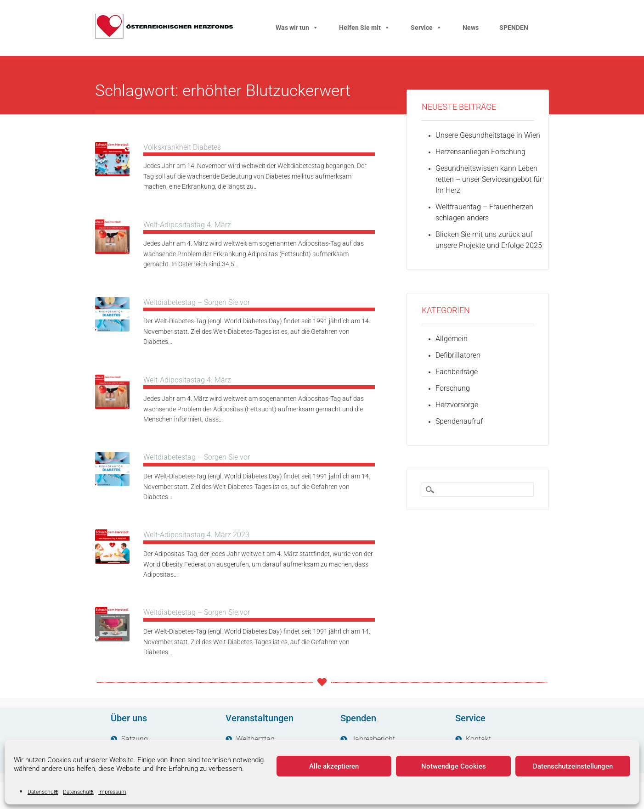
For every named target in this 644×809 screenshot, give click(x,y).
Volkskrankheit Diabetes (182, 147)
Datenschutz (43, 792)
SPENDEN (513, 27)
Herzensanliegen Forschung (480, 151)
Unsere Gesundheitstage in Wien (487, 135)
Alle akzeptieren (334, 766)
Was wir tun (297, 27)
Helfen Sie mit (364, 27)
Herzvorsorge (456, 404)
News (471, 27)
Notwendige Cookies (453, 766)
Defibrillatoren (457, 355)
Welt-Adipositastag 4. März (187, 224)
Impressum (112, 792)
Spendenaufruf (459, 421)
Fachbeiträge (456, 371)
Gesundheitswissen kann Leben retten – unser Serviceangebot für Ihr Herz (488, 179)
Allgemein (451, 338)
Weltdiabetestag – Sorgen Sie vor (196, 302)
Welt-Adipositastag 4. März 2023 (196, 534)
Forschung (452, 388)
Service (426, 27)
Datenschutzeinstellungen (573, 766)
